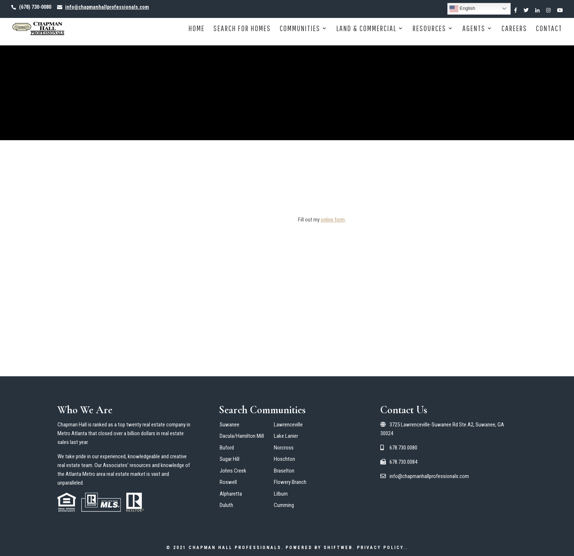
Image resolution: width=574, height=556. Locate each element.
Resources (429, 29)
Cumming (284, 505)
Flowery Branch (290, 482)
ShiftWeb (338, 547)
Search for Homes (242, 29)
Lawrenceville (288, 424)
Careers (514, 29)
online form (333, 219)
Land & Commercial (366, 29)
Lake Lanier (286, 436)
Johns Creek (233, 470)
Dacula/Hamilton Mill (242, 436)
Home (197, 29)
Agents (473, 29)
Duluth (226, 505)
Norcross (284, 447)
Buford (227, 447)
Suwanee (229, 424)
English (462, 8)
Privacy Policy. (381, 547)
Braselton (284, 470)
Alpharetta (231, 493)
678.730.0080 (398, 447)
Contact (549, 29)
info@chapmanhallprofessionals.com (424, 476)
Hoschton (284, 459)
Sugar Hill (229, 459)
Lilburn (281, 493)
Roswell (228, 482)
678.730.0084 (398, 462)
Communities (300, 29)
